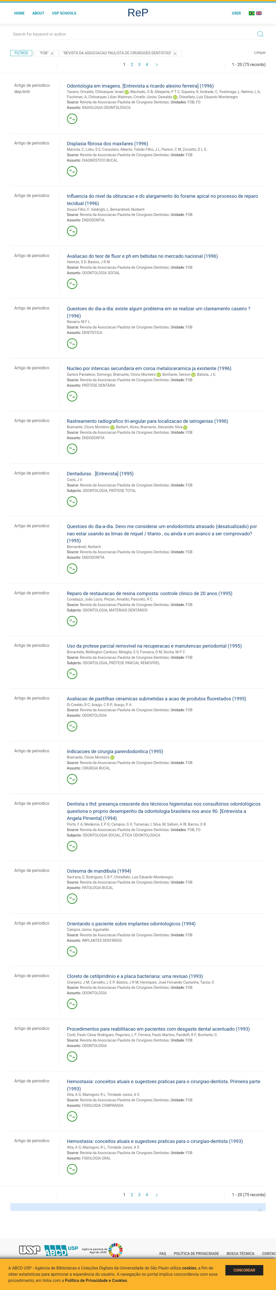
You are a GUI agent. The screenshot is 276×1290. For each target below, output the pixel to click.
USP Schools (64, 13)
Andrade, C (209, 92)
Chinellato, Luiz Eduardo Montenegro (208, 97)
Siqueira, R (189, 92)
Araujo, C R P (102, 705)
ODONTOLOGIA (94, 491)
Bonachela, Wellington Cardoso (92, 652)
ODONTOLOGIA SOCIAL (101, 273)
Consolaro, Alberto (117, 149)
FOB (191, 102)
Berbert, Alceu (127, 427)
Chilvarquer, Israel (109, 92)
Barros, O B (197, 824)
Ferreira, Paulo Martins (156, 1035)
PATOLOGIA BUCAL (97, 888)
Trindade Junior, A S (123, 1094)
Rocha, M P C (174, 652)
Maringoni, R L (94, 1094)
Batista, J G (206, 374)
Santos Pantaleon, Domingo (89, 374)
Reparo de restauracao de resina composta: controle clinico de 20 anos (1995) (149, 593)
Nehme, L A (250, 92)
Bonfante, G (207, 1035)
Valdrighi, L (100, 209)
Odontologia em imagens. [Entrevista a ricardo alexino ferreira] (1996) (140, 86)
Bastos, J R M (99, 262)
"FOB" (47, 53)
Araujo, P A (123, 705)
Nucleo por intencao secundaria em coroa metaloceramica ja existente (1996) (149, 368)
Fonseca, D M (151, 652)
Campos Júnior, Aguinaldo (88, 929)
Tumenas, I (142, 824)
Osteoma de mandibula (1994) (99, 871)
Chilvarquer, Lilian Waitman (110, 97)
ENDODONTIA (93, 220)
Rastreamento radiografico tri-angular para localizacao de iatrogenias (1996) (147, 421)
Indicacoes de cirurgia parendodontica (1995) (115, 751)
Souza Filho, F (78, 209)
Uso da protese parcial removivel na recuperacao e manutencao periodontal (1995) (154, 646)
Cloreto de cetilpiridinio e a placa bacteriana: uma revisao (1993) (135, 976)
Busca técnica (240, 1254)
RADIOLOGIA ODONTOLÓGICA (106, 108)
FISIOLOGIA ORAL (96, 1158)
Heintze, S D (76, 262)
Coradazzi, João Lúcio (84, 599)
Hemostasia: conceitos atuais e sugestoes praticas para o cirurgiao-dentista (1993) (155, 1141)
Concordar (244, 1270)
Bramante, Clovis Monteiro (134, 374)
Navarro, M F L (78, 322)
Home (19, 13)
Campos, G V (121, 824)
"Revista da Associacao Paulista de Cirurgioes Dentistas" (120, 53)
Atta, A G (74, 1094)
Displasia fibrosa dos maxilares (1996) (107, 143)
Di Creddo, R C (78, 705)
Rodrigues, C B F (99, 877)
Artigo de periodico (31, 143)
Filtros (21, 53)
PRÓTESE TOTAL (122, 491)
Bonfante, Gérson (176, 374)
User (236, 13)
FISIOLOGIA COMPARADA (102, 1105)
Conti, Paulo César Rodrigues (90, 1035)
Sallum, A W (176, 824)
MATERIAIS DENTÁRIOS (128, 610)
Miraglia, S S (129, 652)
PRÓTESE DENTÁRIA (98, 385)
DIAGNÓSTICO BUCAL (100, 160)
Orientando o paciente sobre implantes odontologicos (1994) (131, 923)
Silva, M (159, 824)
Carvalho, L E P (103, 982)
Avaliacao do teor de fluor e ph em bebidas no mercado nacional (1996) (142, 256)
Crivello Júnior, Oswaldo (153, 97)
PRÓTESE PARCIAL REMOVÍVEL (134, 663)
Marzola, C (75, 149)
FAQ (163, 1254)
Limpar (260, 52)
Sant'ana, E (76, 877)
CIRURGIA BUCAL (96, 768)
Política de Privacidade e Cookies (96, 1280)
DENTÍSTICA (92, 333)
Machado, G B (141, 92)
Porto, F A (75, 824)
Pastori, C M (171, 149)
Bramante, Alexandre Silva (161, 427)
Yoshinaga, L (229, 92)
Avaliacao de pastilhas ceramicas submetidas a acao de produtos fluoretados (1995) (156, 698)
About (38, 13)
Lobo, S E (93, 149)
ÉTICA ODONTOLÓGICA (141, 835)
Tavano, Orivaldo (80, 92)
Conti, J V (74, 480)
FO (198, 102)
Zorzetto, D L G (194, 149)
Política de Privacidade (196, 1254)
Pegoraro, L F (126, 1035)
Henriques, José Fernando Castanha (169, 982)
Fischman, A (77, 97)
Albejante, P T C (167, 92)
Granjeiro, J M (78, 982)
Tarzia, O (207, 982)
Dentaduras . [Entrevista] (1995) (100, 473)
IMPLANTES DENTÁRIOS (102, 940)
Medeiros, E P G (97, 824)
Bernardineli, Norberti (127, 209)
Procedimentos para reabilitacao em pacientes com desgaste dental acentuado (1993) (158, 1029)
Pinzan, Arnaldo (116, 599)
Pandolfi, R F (186, 1035)
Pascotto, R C (141, 599)
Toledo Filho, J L (147, 149)
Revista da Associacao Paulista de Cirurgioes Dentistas (124, 102)
